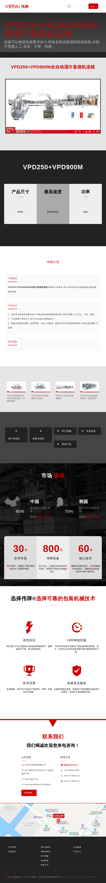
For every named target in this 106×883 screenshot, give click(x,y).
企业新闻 (77, 847)
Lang (93, 6)
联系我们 (12, 852)
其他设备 (45, 860)
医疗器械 (45, 856)
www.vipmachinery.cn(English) (36, 784)
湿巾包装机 (46, 847)
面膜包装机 (46, 852)
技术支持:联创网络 (87, 877)
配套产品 (45, 865)
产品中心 (77, 852)
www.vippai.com (30, 779)
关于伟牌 (12, 847)
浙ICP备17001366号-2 (70, 877)
